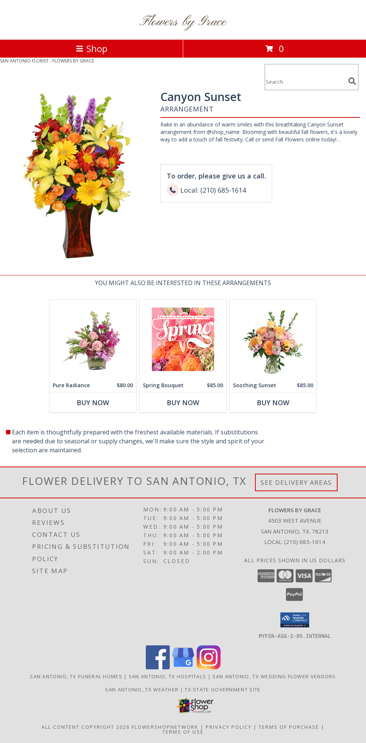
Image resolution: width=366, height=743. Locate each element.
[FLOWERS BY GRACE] (183, 28)
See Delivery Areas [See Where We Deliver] (296, 482)
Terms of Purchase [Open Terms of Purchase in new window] (289, 726)
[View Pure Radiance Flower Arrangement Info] (93, 339)
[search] (352, 81)
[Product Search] (305, 82)
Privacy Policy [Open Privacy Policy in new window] (229, 726)
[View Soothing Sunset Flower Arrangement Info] (273, 339)
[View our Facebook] (158, 666)
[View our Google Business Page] (183, 666)
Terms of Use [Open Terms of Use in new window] (183, 731)
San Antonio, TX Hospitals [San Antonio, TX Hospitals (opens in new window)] (167, 676)
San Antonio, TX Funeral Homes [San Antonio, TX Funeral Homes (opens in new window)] (76, 676)
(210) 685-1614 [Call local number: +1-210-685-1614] (304, 541)
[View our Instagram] (209, 666)
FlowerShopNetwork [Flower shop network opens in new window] (165, 726)
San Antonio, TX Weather (141, 689)
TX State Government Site (223, 689)
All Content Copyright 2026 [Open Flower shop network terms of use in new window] (85, 726)
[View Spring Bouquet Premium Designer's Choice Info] (183, 339)
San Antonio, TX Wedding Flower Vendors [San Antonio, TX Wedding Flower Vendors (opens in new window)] (274, 676)
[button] (294, 619)
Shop (91, 48)
